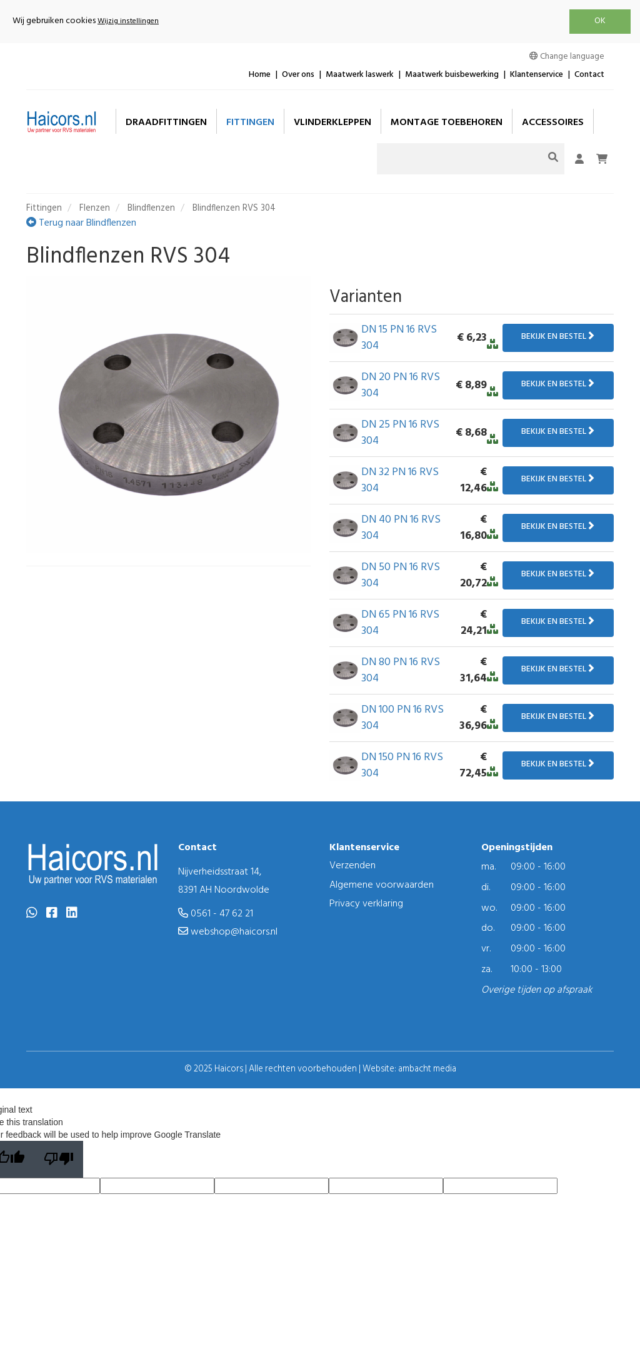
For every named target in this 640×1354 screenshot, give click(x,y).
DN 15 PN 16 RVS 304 (399, 337)
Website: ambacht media (409, 1069)
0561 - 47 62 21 (215, 914)
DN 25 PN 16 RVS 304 (400, 432)
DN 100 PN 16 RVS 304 (402, 718)
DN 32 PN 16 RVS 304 (400, 480)
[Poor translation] (58, 1159)
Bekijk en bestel (558, 336)
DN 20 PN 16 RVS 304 (400, 385)
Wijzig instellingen (128, 21)
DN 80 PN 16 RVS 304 (400, 670)
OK (600, 21)
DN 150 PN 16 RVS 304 (402, 765)
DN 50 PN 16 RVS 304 (400, 575)
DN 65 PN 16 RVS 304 (400, 622)
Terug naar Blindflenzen (81, 223)
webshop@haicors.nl (228, 932)
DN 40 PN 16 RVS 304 (401, 527)
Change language (566, 56)
